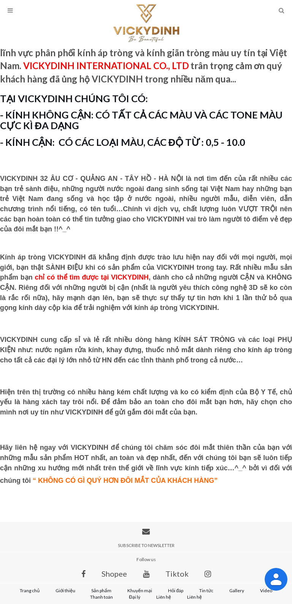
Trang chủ (30, 590)
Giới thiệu (65, 590)
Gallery (236, 590)
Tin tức (206, 590)
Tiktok (177, 573)
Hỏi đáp (175, 590)
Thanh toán (101, 597)
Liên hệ (163, 597)
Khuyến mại (139, 590)
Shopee (114, 573)
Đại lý (134, 597)
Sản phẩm (101, 590)
